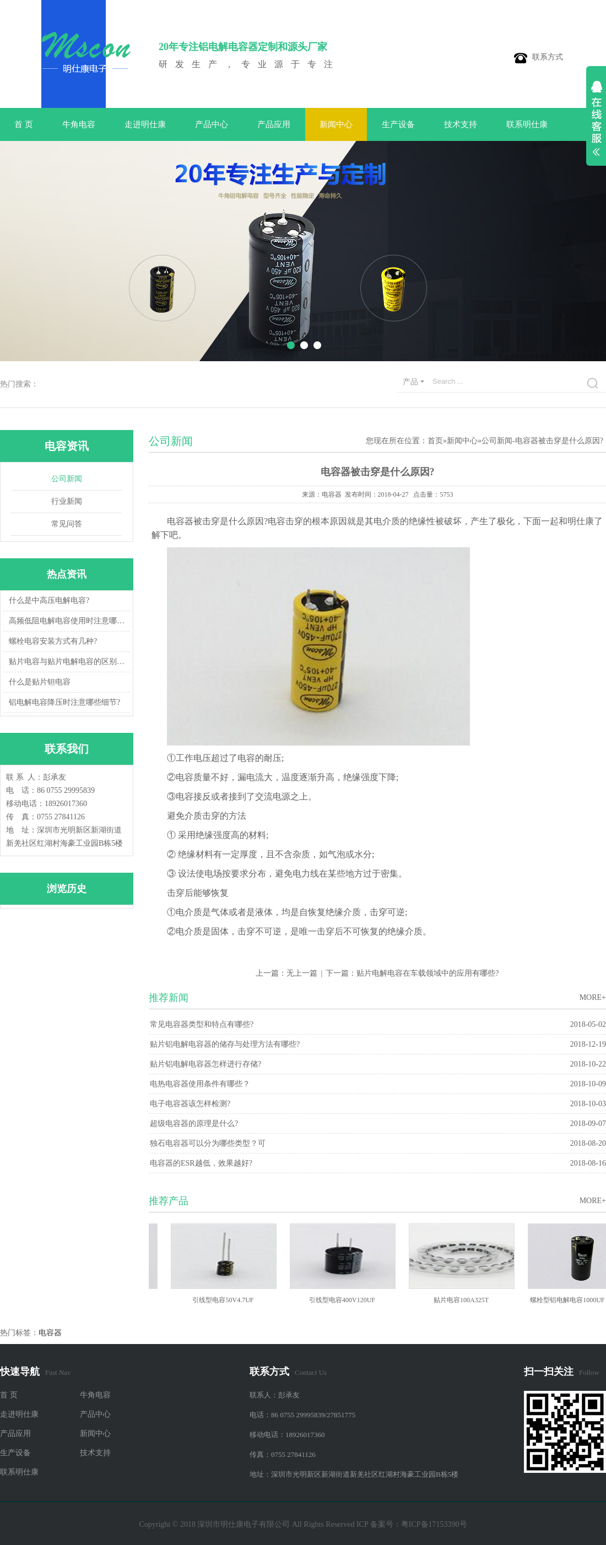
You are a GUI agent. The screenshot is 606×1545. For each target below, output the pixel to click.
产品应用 (273, 124)
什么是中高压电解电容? (49, 600)
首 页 (23, 124)
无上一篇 (301, 973)
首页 (435, 441)
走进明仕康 (145, 124)
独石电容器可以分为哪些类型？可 (208, 1143)
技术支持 (460, 124)
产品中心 (211, 124)
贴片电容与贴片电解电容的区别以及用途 (68, 661)
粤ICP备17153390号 (434, 1524)
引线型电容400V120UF (345, 1300)
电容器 (50, 1333)
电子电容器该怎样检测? (190, 1104)
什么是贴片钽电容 (40, 682)
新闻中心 (336, 124)
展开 (596, 124)
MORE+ (593, 997)
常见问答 (66, 524)
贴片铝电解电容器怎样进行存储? (205, 1064)
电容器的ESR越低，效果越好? (201, 1163)
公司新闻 (66, 479)
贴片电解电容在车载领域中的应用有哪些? (427, 973)
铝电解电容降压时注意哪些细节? (64, 702)
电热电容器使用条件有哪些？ (200, 1084)
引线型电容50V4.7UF (226, 1300)
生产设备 (398, 124)
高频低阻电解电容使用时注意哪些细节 (68, 621)
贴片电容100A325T (464, 1300)
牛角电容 (78, 124)
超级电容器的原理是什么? (194, 1123)
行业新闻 (66, 501)
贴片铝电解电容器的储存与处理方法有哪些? (225, 1044)
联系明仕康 (527, 124)
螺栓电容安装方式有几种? (53, 641)
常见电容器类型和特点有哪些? (201, 1024)
